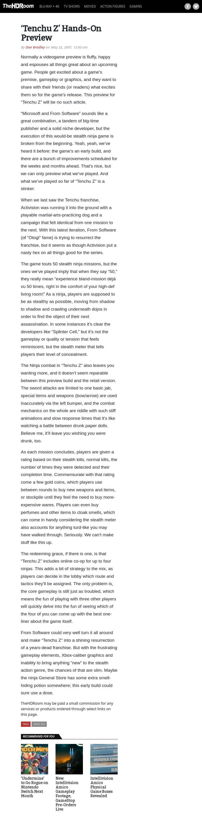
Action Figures (112, 6)
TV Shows (72, 6)
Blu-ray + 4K (49, 6)
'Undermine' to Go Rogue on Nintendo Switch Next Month (34, 787)
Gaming (136, 6)
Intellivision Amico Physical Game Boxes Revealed (101, 787)
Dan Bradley (35, 47)
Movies (90, 6)
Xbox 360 (39, 724)
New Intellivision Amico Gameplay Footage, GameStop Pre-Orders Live (67, 794)
